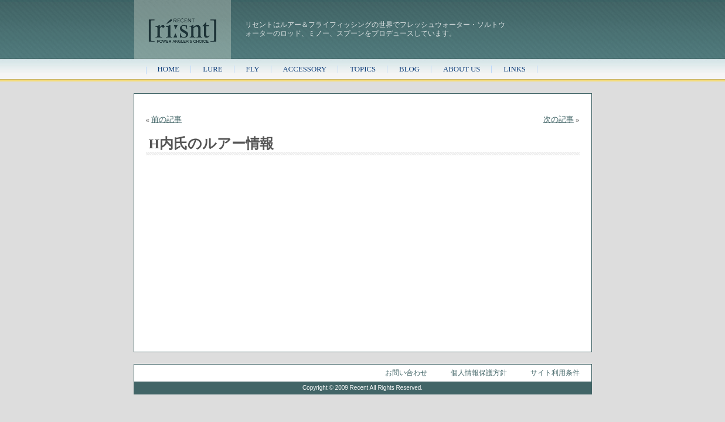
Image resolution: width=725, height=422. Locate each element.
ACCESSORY (305, 69)
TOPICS (363, 69)
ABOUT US (461, 69)
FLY (253, 69)
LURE (212, 69)
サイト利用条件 (555, 373)
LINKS (514, 69)
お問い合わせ (406, 373)
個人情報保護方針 (479, 373)
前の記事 (166, 119)
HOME (169, 69)
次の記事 (558, 119)
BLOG (409, 69)
